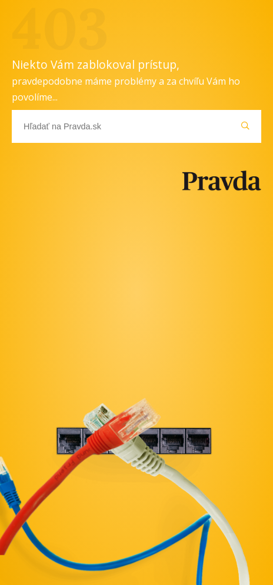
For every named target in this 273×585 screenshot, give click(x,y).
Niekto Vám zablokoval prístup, (126, 79)
